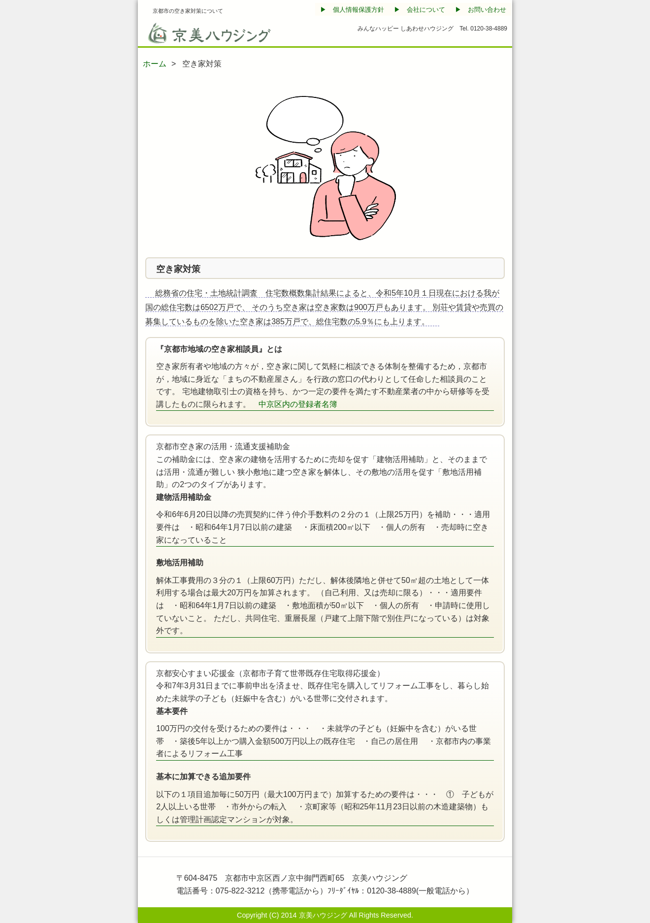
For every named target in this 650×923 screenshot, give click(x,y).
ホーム (154, 64)
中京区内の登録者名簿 (298, 404)
